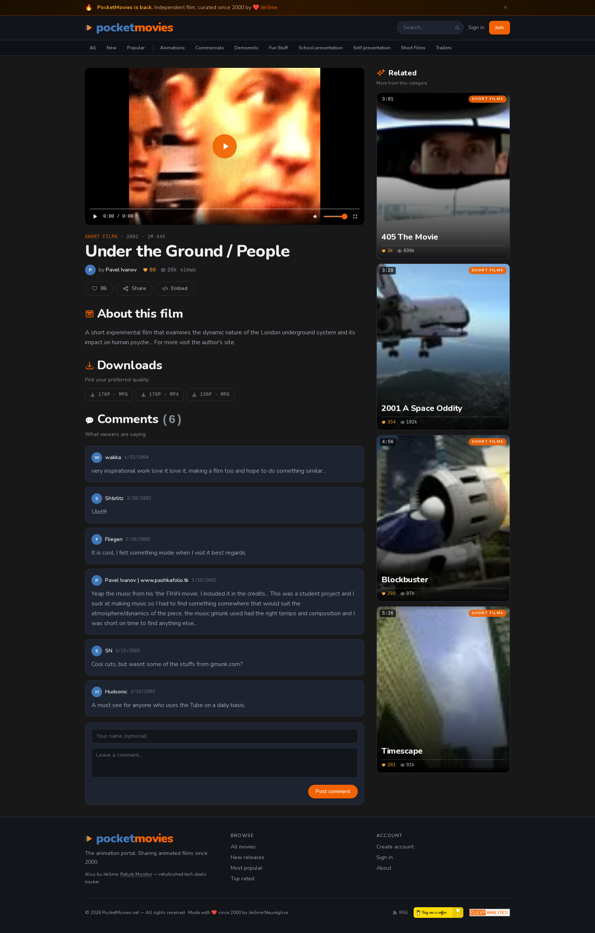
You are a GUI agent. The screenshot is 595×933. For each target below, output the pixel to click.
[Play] (224, 146)
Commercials (209, 48)
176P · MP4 (160, 394)
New (111, 48)
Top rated (242, 878)
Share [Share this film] (134, 288)
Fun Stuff (278, 48)
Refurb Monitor (136, 874)
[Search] (457, 27)
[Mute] (315, 216)
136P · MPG (211, 394)
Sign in (476, 27)
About (383, 868)
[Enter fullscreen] (355, 216)
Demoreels (246, 48)
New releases (247, 857)
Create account (395, 846)
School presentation (321, 48)
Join (499, 27)
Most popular (247, 868)
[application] (224, 146)
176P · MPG (109, 394)
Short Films (413, 48)
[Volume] (335, 216)
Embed (174, 288)
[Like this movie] (99, 288)
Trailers (444, 48)
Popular (136, 48)
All (93, 48)
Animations (172, 48)
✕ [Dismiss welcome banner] (505, 7)
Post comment (333, 791)
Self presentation (371, 48)
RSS (400, 912)
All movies (243, 846)
